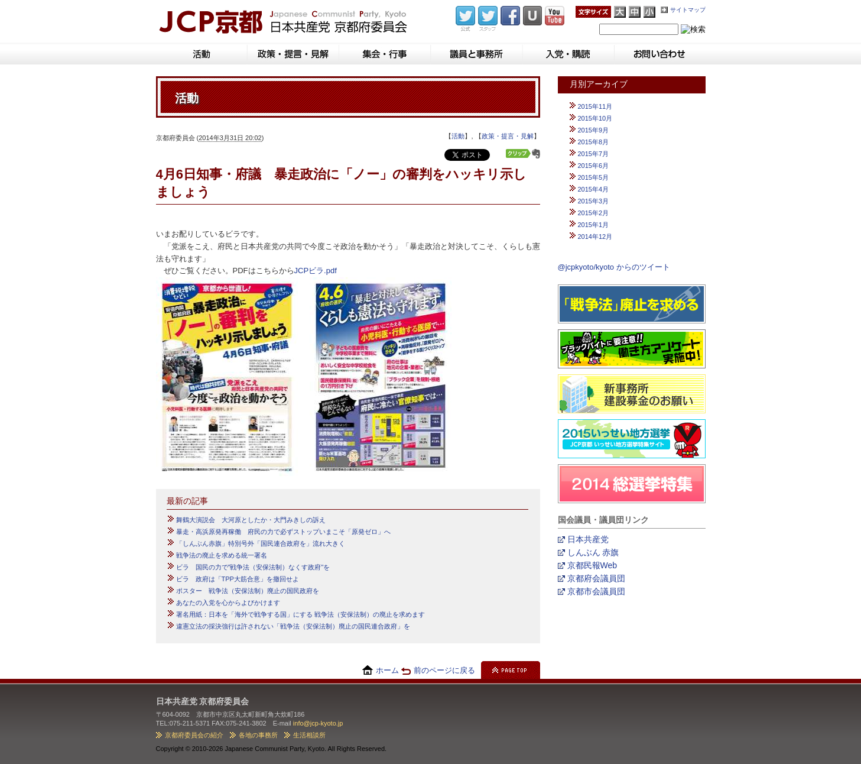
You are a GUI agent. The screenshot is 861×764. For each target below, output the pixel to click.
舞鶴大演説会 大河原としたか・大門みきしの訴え (251, 519)
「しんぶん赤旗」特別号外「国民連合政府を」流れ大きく (260, 543)
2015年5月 (593, 177)
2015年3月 (593, 201)
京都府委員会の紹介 (194, 735)
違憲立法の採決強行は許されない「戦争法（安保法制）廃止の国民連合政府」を (293, 626)
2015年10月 (595, 118)
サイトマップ (688, 10)
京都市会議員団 (596, 591)
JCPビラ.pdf (315, 270)
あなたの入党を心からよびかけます (228, 602)
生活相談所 (309, 735)
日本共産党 (588, 539)
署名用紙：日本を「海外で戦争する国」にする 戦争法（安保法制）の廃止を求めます (300, 614)
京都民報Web (592, 565)
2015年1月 (593, 224)
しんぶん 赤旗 (593, 552)
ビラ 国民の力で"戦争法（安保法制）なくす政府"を (253, 567)
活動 (457, 136)
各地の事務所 (258, 735)
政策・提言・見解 (508, 136)
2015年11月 (595, 106)
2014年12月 (595, 236)
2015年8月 (593, 141)
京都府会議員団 (596, 578)
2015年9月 (593, 130)
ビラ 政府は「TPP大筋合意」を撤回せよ (237, 578)
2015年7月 (593, 153)
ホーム (387, 670)
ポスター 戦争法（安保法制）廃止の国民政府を (247, 590)
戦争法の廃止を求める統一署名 (221, 555)
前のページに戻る (444, 670)
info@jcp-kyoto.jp (318, 723)
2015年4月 (593, 189)
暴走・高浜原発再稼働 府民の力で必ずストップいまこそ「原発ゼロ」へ (283, 531)
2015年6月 (593, 165)
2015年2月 (593, 212)
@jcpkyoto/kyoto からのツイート (614, 267)
